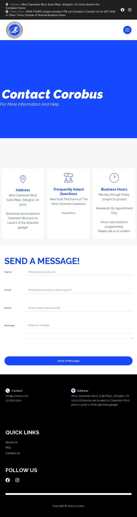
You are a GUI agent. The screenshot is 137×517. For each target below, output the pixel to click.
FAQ (8, 447)
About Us (11, 442)
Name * (8, 272)
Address (23, 190)
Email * (8, 290)
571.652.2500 (14, 400)
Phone (8, 308)
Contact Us (13, 453)
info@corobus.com (17, 396)
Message (9, 325)
